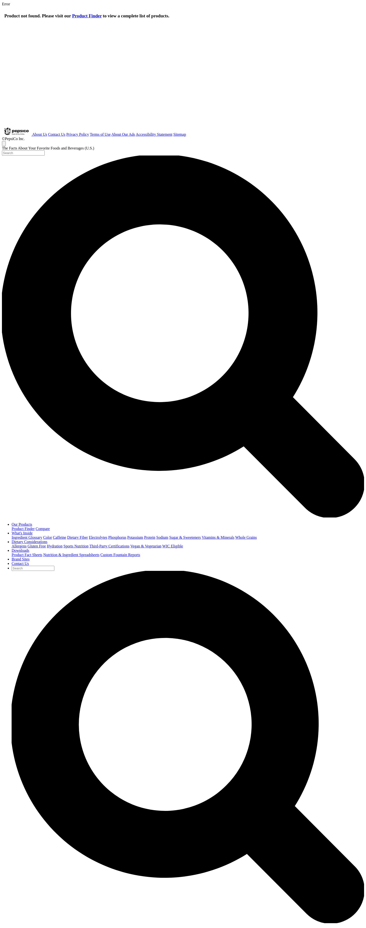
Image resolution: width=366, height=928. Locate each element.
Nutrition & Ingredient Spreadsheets (71, 555)
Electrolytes (98, 537)
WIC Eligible (172, 546)
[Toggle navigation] (4, 143)
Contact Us (56, 134)
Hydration (55, 546)
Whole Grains (246, 537)
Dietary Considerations (29, 542)
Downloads (20, 550)
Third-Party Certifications (109, 546)
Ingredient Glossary (27, 537)
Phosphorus (117, 537)
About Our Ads (123, 134)
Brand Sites (20, 559)
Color (47, 537)
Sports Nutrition (76, 546)
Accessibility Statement (154, 134)
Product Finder (86, 15)
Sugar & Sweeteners (185, 537)
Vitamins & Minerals (218, 537)
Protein (149, 537)
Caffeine (59, 537)
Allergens (19, 546)
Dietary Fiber (77, 537)
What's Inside (22, 533)
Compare (43, 529)
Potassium (135, 537)
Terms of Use (100, 134)
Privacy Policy (77, 134)
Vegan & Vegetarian (146, 546)
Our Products (22, 524)
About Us (39, 134)
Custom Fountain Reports (120, 555)
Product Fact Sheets (27, 555)
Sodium (162, 537)
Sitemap (179, 134)
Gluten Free (37, 546)
